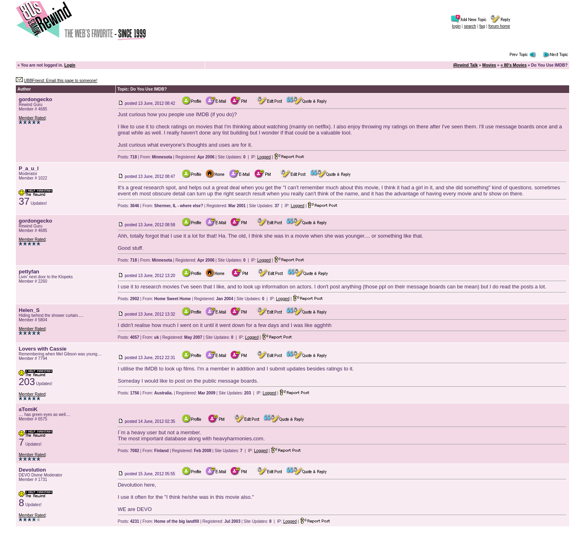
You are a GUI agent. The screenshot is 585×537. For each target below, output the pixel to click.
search (470, 26)
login (456, 26)
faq (482, 26)
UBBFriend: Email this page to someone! (61, 80)
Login (69, 65)
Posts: (127, 157)
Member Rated (32, 118)
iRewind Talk (465, 65)
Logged (264, 157)
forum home (499, 26)
